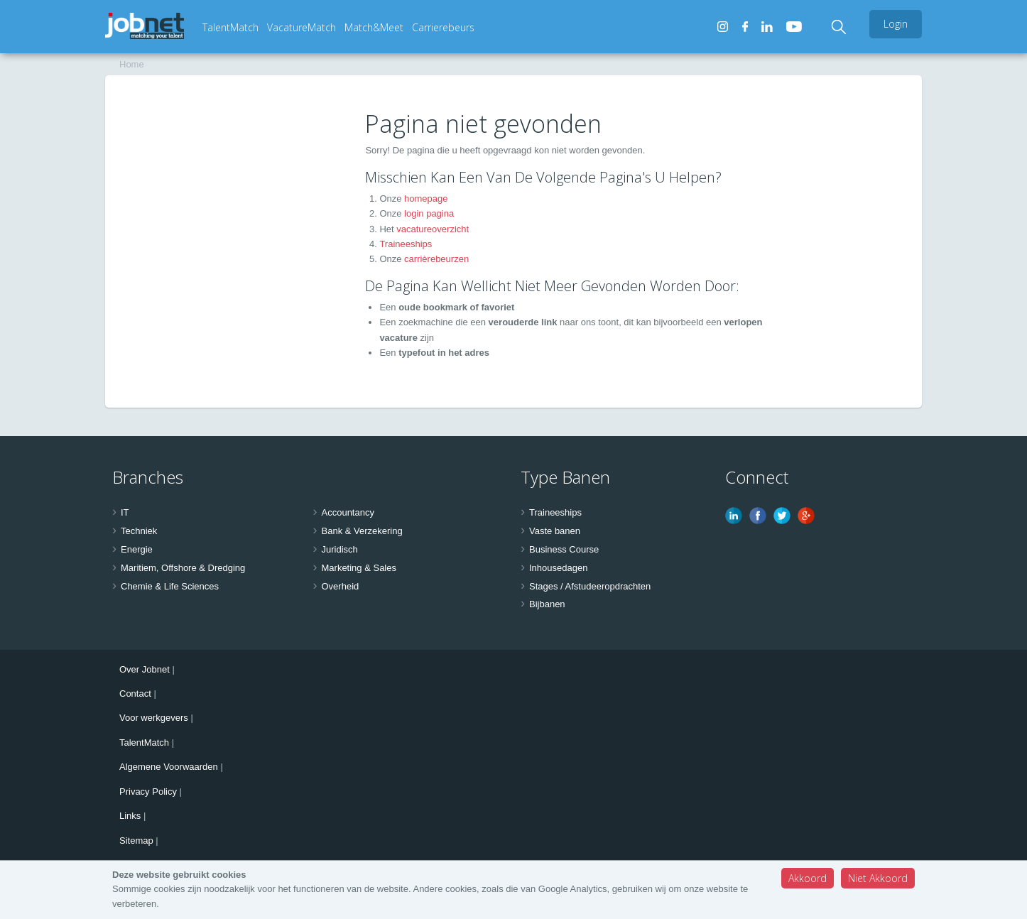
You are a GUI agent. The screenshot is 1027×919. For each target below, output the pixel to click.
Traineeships (405, 244)
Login (896, 24)
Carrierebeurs (443, 27)
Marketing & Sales (359, 567)
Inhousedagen (558, 567)
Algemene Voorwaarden (168, 766)
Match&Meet (373, 27)
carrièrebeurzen (436, 259)
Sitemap (136, 840)
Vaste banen (554, 531)
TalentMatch (230, 27)
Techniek (139, 531)
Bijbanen (547, 604)
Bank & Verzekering (362, 531)
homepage (425, 198)
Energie (137, 549)
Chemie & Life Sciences (170, 586)
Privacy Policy (148, 791)
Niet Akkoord (878, 878)
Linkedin (733, 515)
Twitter (781, 515)
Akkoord (807, 878)
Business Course (564, 549)
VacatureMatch (301, 27)
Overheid (340, 586)
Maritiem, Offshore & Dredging (183, 567)
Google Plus (806, 515)
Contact (135, 693)
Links (130, 815)
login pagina (429, 213)
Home (131, 64)
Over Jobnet (144, 669)
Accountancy (348, 512)
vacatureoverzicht (432, 229)
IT (125, 512)
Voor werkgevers (153, 717)
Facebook (757, 515)
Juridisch (340, 549)
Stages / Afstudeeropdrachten (590, 586)
